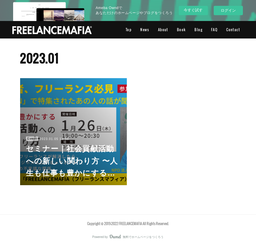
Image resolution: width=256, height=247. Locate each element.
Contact (233, 29)
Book (181, 29)
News (144, 29)
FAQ (214, 29)
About (163, 29)
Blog (198, 29)
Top (128, 29)
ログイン (228, 10)
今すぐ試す (193, 10)
